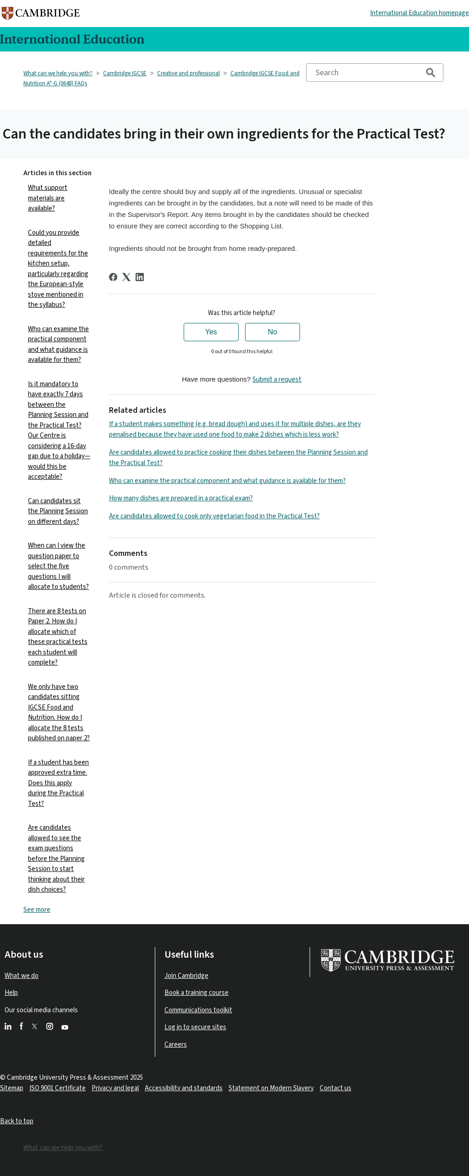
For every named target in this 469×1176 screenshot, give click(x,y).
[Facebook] (113, 277)
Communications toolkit (198, 1010)
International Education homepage (419, 13)
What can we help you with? (58, 73)
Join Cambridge (186, 976)
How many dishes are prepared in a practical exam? (181, 498)
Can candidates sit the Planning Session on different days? (58, 511)
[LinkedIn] (140, 277)
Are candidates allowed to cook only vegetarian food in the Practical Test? (214, 516)
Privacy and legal (115, 1088)
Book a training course (196, 993)
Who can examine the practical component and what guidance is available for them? (58, 344)
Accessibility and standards (184, 1088)
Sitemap (11, 1088)
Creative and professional (188, 73)
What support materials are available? (47, 198)
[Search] (374, 72)
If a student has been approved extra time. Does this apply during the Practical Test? (58, 783)
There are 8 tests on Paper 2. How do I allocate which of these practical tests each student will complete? (57, 637)
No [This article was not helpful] (272, 332)
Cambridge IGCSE (125, 73)
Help (11, 993)
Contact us (335, 1088)
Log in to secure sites (195, 1027)
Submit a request (276, 379)
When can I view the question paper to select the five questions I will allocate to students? (58, 566)
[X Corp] (126, 277)
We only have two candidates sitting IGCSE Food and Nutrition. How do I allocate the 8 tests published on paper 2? (59, 712)
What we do (21, 976)
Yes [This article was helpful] (211, 332)
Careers (175, 1044)
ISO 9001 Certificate (57, 1088)
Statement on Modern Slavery (271, 1088)
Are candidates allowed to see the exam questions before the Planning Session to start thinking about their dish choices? (56, 858)
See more (36, 910)
